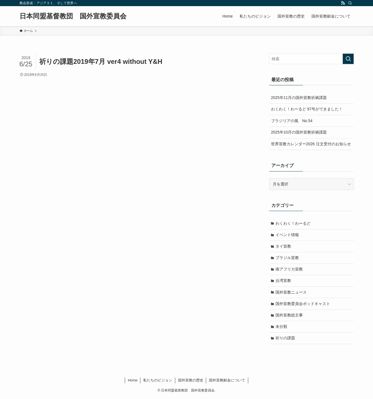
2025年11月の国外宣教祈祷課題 (299, 97)
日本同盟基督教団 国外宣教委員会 (72, 16)
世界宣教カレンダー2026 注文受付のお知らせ (311, 144)
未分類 (281, 327)
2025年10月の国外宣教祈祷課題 (299, 132)
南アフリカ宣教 (289, 269)
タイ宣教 (283, 246)
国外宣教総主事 (289, 316)
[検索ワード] (311, 59)
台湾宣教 (283, 281)
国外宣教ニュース (291, 293)
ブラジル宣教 (287, 258)
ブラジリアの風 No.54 (292, 121)
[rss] (343, 3)
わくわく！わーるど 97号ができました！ (307, 109)
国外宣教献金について (227, 381)
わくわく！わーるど (293, 223)
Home (133, 381)
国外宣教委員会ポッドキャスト (303, 304)
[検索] (350, 3)
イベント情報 (287, 235)
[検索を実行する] (348, 59)
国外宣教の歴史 (190, 381)
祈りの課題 (285, 339)
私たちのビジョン (157, 381)
